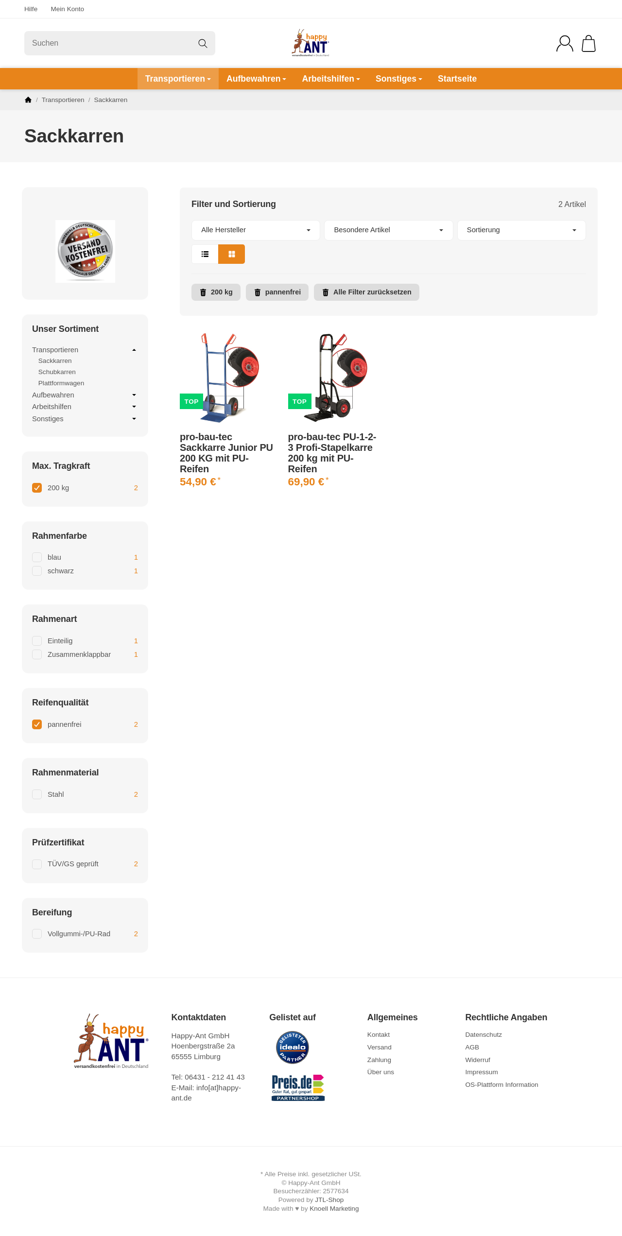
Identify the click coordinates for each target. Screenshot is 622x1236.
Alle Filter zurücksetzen (367, 292)
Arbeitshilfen (331, 79)
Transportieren (178, 79)
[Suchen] (119, 43)
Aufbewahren (256, 79)
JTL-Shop (329, 1199)
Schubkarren (57, 372)
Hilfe (30, 9)
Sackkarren (55, 360)
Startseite (457, 79)
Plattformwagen (61, 383)
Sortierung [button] (521, 230)
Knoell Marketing (334, 1208)
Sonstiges (399, 79)
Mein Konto (67, 9)
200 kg (216, 292)
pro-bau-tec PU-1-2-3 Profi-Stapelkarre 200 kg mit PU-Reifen (332, 452)
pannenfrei (277, 292)
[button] (388, 242)
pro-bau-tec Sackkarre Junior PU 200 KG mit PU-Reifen (226, 452)
